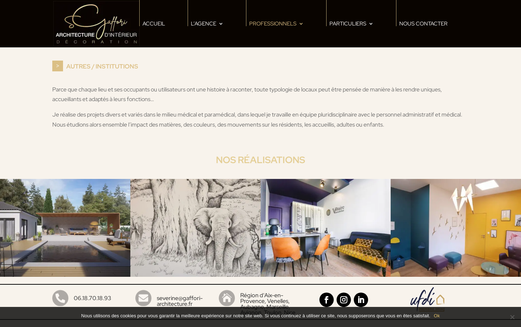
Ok (437, 315)
